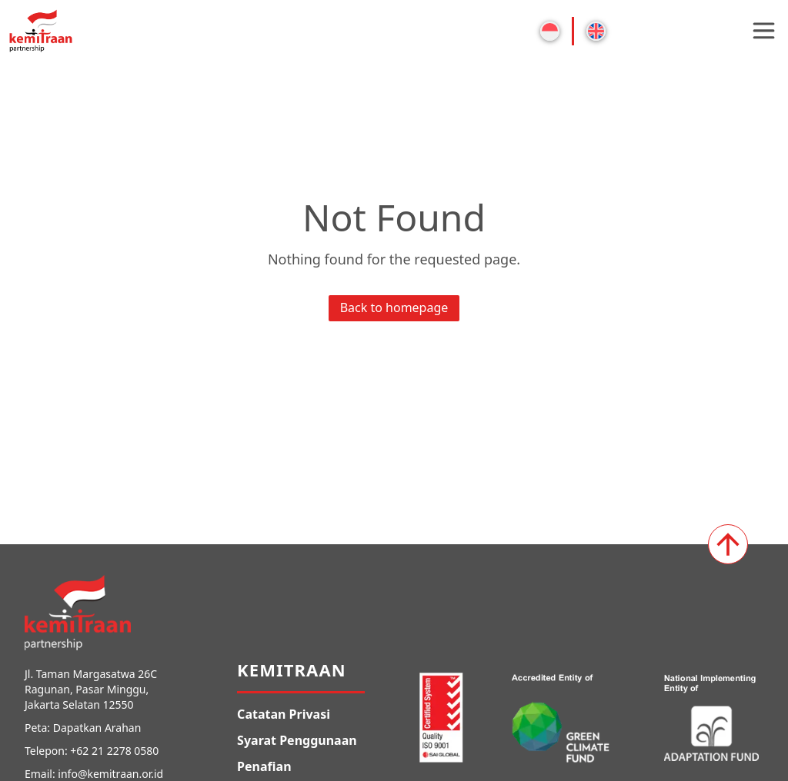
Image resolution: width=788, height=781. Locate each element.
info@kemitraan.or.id (110, 773)
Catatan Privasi (283, 714)
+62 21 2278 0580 (114, 750)
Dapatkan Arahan (97, 727)
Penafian (264, 766)
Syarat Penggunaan (297, 740)
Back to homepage (394, 307)
